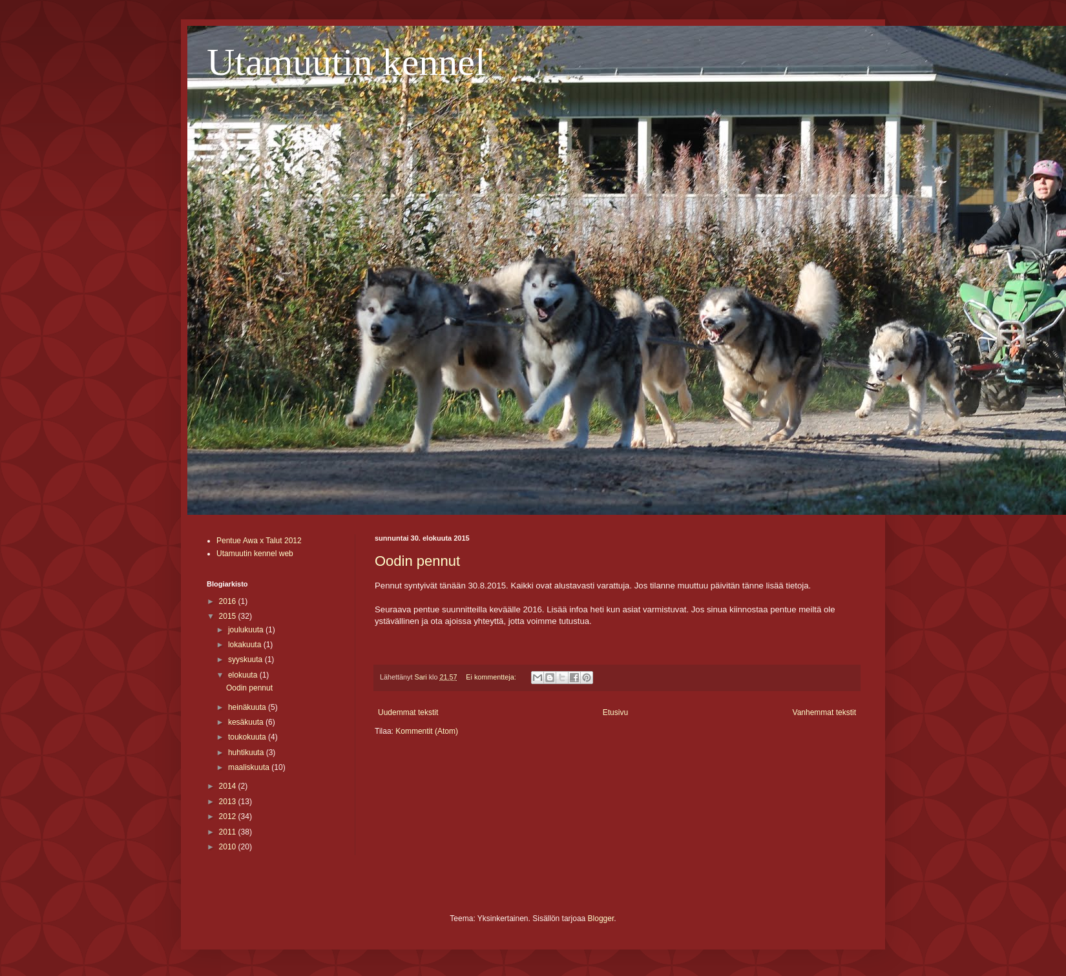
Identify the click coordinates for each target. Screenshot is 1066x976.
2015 (228, 616)
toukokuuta (248, 737)
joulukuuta (247, 629)
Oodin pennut (417, 561)
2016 (228, 601)
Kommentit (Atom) (426, 731)
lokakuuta (246, 644)
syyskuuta (246, 659)
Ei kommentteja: (491, 677)
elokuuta (244, 675)
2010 (228, 846)
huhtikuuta (247, 752)
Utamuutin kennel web (254, 553)
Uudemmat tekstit (408, 712)
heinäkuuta (248, 707)
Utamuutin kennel (346, 62)
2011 (228, 831)
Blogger (601, 918)
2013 (228, 801)
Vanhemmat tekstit (824, 712)
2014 (228, 786)
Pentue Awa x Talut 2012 (259, 540)
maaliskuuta (249, 767)
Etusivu (615, 712)
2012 (228, 816)
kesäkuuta (247, 722)
